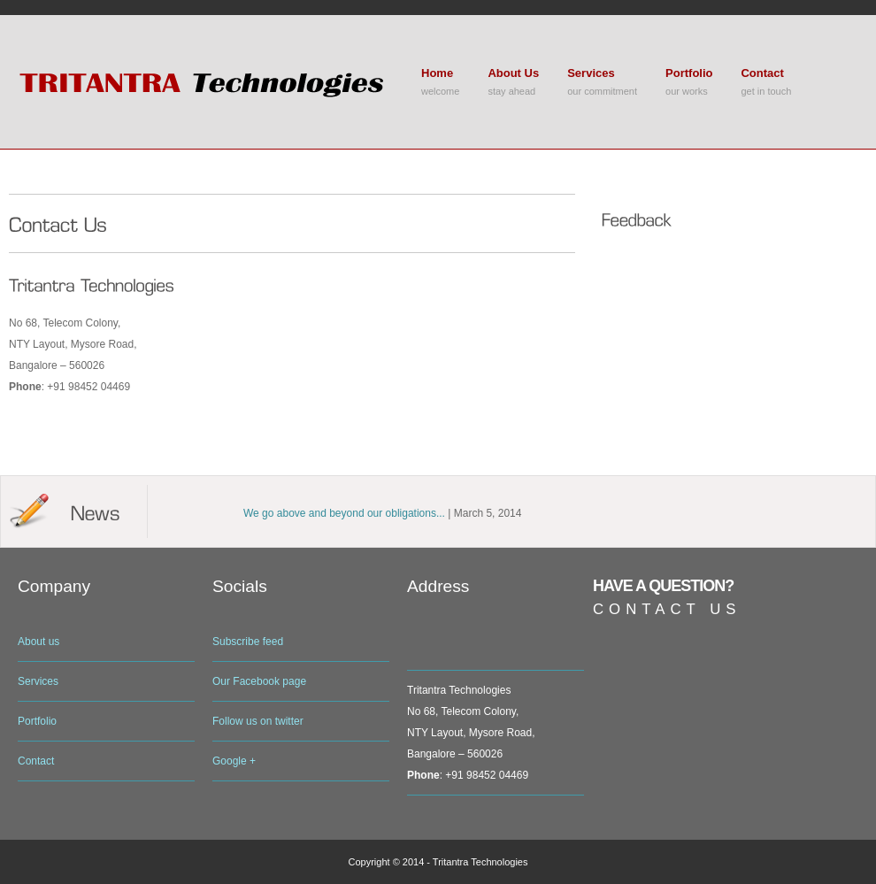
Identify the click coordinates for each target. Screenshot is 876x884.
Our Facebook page (259, 681)
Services (591, 73)
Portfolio (688, 73)
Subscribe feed (247, 641)
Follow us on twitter (258, 721)
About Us (513, 73)
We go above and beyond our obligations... (344, 513)
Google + (234, 761)
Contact (762, 73)
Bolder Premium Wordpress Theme (208, 81)
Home (437, 73)
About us (38, 641)
